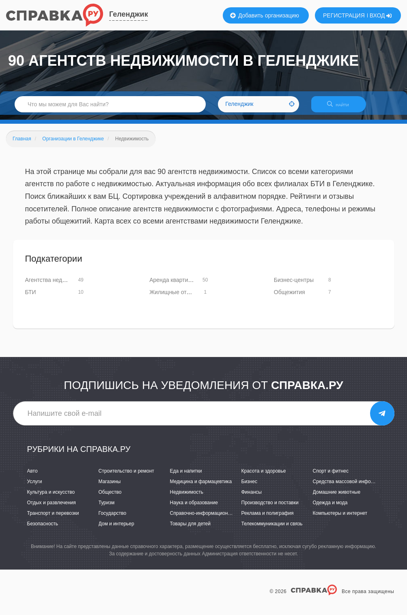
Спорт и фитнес (331, 476)
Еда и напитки (186, 476)
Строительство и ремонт (126, 476)
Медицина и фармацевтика (201, 486)
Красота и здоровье (263, 476)
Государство (113, 518)
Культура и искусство (51, 497)
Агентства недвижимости (58, 285)
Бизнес (249, 486)
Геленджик (128, 14)
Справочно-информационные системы (214, 518)
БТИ (30, 297)
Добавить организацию (264, 15)
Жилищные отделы (174, 297)
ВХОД (381, 15)
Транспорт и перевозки (53, 518)
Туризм (107, 507)
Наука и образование (194, 507)
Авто (32, 476)
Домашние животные (337, 497)
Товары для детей (190, 529)
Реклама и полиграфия (267, 518)
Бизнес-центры (294, 285)
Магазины (110, 486)
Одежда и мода (330, 507)
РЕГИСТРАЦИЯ (344, 15)
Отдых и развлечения (51, 507)
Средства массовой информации (350, 486)
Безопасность (42, 529)
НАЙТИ (342, 107)
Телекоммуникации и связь (272, 529)
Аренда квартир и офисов (183, 285)
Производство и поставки (270, 507)
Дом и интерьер (116, 529)
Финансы (251, 497)
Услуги (34, 486)
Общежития (289, 297)
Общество (110, 497)
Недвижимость (187, 497)
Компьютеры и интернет (340, 518)
